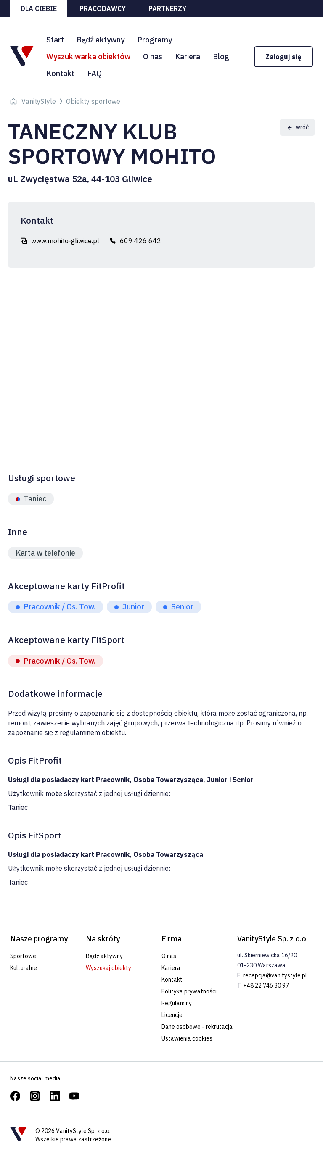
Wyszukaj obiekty (108, 968)
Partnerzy (167, 8)
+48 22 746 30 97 (266, 985)
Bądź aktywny (100, 40)
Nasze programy (39, 938)
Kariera (187, 56)
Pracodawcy (102, 8)
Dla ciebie (39, 8)
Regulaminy (177, 1003)
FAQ (94, 73)
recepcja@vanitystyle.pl (275, 975)
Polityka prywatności (189, 991)
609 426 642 (140, 241)
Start (55, 40)
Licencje (172, 1015)
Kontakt (60, 73)
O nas (152, 56)
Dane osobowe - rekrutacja (197, 1026)
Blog (221, 56)
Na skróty (103, 938)
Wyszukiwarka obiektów (88, 56)
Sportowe (23, 956)
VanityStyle (38, 101)
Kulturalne (23, 968)
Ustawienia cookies (187, 1038)
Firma (172, 938)
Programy (154, 40)
